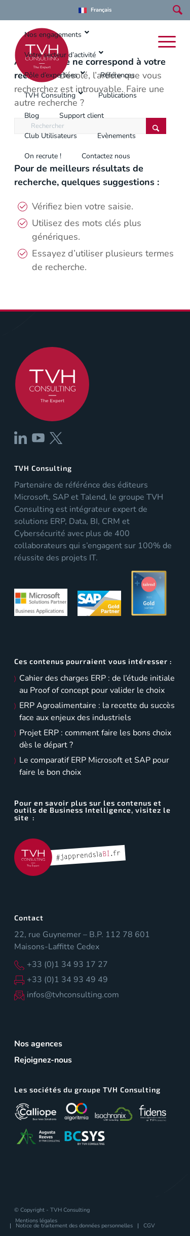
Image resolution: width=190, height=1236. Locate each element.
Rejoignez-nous (43, 1060)
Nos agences (38, 1043)
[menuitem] (94, 10)
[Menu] (164, 42)
